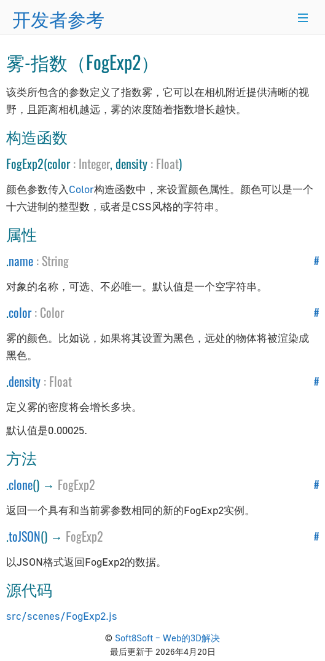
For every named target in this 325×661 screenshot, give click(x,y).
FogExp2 (76, 484)
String (55, 260)
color (20, 312)
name (21, 260)
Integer (94, 163)
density (25, 381)
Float (167, 163)
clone (21, 484)
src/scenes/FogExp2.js (61, 615)
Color (81, 189)
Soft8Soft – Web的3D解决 (167, 637)
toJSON (25, 536)
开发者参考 (58, 18)
